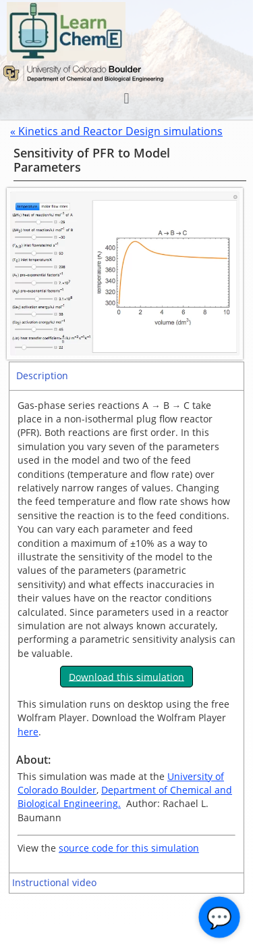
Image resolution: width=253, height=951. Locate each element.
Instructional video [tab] (54, 882)
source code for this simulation (129, 848)
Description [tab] (42, 375)
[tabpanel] (126, 631)
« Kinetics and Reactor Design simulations (116, 131)
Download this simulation (126, 676)
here (28, 731)
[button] (126, 98)
